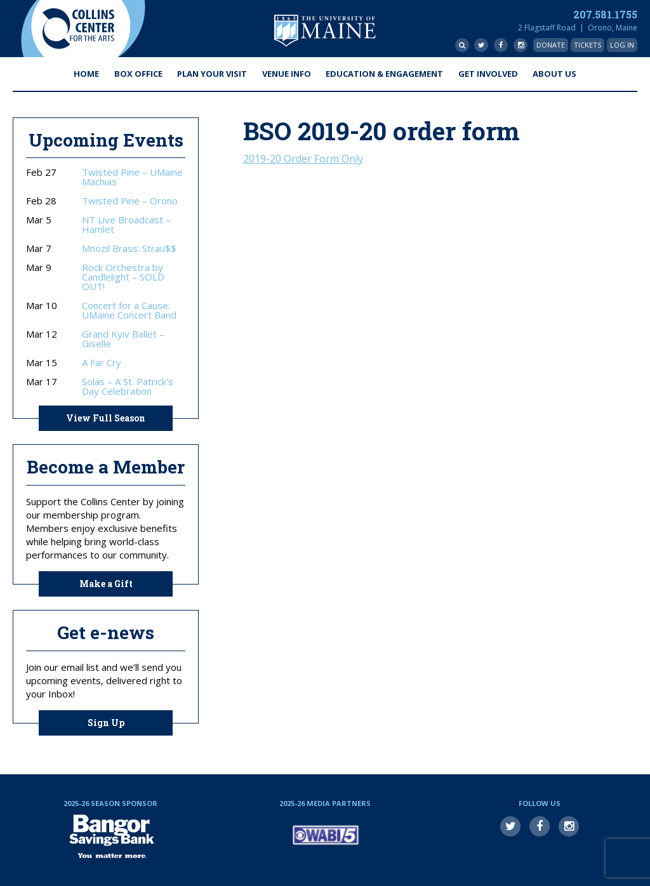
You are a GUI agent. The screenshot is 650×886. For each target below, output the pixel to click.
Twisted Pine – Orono (130, 201)
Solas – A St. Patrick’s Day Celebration (127, 386)
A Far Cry (101, 362)
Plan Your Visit (212, 73)
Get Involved (488, 73)
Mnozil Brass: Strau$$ (129, 248)
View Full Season (105, 418)
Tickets (587, 45)
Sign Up (106, 723)
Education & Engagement (384, 73)
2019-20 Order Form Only (303, 159)
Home (86, 73)
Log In (622, 45)
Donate (550, 45)
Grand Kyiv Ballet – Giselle (123, 338)
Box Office (138, 73)
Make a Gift (106, 584)
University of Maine (325, 31)
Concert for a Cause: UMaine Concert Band (129, 310)
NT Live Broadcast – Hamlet (126, 224)
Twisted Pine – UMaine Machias (132, 177)
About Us (554, 73)
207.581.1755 (605, 14)
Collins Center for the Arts (78, 28)
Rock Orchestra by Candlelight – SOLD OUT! (123, 277)
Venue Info (286, 73)
